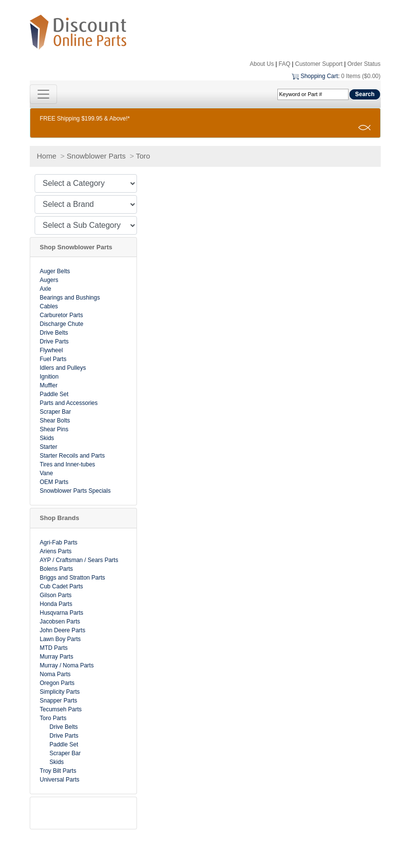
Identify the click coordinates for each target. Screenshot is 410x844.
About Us (261, 63)
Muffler (49, 385)
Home (47, 156)
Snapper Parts (59, 700)
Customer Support (318, 63)
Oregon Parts (57, 683)
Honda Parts (56, 604)
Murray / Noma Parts (67, 665)
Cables (49, 306)
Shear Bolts (55, 420)
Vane (46, 473)
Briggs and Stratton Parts (72, 577)
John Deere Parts (62, 630)
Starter (49, 446)
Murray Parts (57, 656)
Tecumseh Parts (61, 709)
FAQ (284, 63)
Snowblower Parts (96, 156)
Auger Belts (55, 271)
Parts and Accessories (69, 403)
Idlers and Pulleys (63, 367)
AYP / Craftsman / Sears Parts (79, 560)
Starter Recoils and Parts (72, 455)
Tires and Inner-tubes (68, 464)
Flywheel (51, 350)
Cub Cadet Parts (61, 586)
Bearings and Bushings (70, 297)
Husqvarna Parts (61, 612)
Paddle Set (54, 394)
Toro (143, 156)
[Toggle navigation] (43, 94)
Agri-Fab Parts (59, 542)
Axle (45, 288)
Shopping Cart (319, 76)
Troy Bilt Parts (58, 770)
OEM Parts (54, 482)
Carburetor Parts (61, 315)
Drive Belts (54, 332)
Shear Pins (54, 429)
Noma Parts (55, 674)
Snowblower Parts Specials (75, 490)
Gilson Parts (56, 595)
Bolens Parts (56, 568)
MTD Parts (54, 647)
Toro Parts (53, 718)
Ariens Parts (56, 551)
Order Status (363, 63)
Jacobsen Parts (60, 621)
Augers (49, 280)
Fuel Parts (53, 359)
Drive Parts (54, 341)
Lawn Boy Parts (60, 639)
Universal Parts (59, 779)
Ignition (49, 376)
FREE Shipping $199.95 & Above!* (85, 118)
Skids (47, 438)
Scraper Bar (55, 411)
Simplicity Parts (60, 691)
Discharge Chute (61, 324)
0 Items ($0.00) (361, 76)
